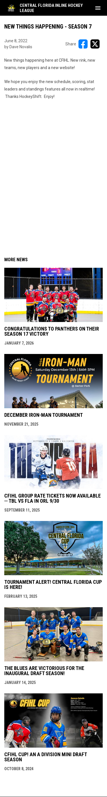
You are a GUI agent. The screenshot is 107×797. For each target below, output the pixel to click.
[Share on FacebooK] (83, 44)
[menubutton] (97, 8)
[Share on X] (95, 44)
